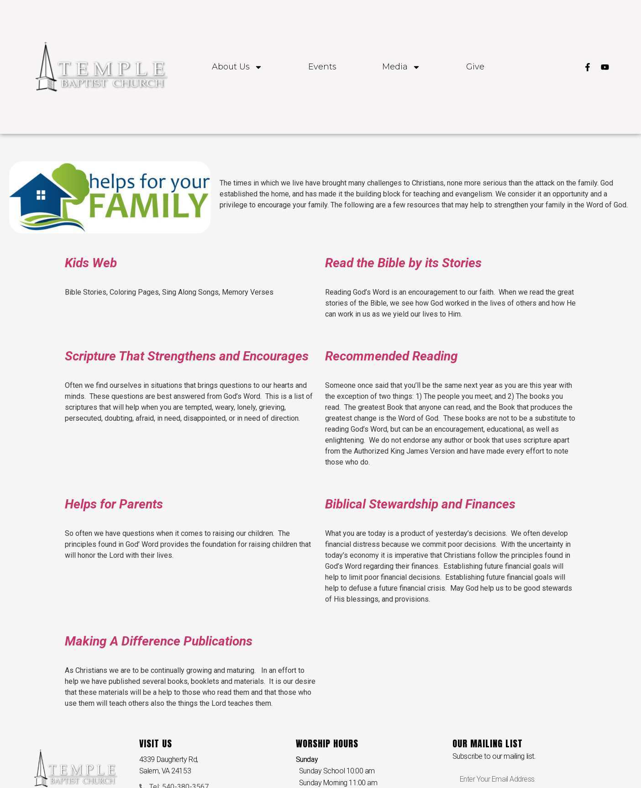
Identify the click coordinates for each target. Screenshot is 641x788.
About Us (237, 67)
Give (475, 67)
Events (322, 67)
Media (401, 67)
